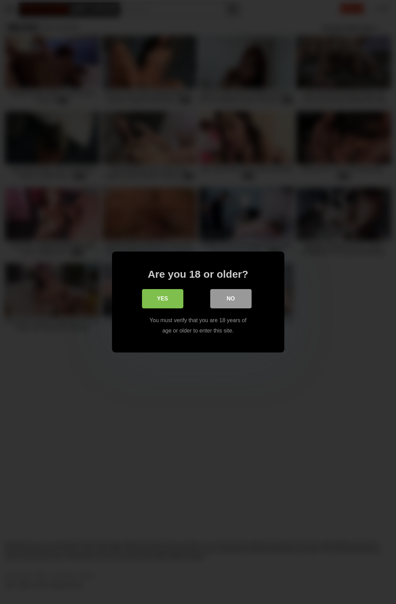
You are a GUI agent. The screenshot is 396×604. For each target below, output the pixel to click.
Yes (162, 298)
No (231, 298)
